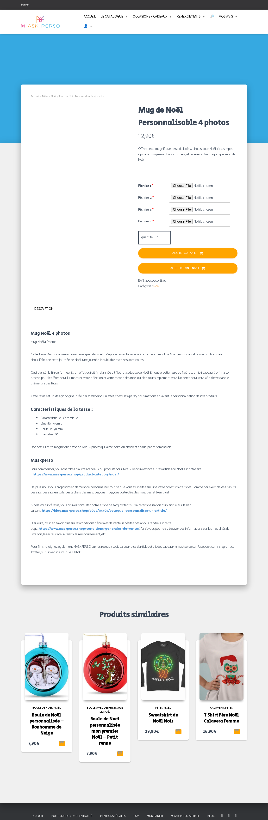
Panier (25, 4)
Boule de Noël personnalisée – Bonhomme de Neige (47, 723)
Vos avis (228, 17)
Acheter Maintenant (184, 268)
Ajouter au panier (184, 253)
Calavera (217, 707)
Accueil (90, 16)
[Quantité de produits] (160, 238)
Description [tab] (43, 309)
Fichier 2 (146, 197)
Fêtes (45, 96)
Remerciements (191, 17)
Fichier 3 (146, 210)
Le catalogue (114, 17)
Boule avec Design (100, 707)
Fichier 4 (146, 221)
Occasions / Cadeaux (152, 17)
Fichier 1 (145, 186)
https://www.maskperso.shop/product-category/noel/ (76, 473)
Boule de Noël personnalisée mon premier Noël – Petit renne (105, 730)
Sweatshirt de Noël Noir (163, 717)
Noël (53, 96)
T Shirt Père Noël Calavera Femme (221, 717)
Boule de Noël (42, 707)
